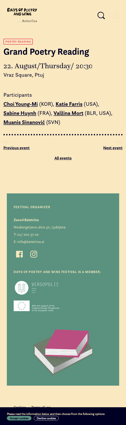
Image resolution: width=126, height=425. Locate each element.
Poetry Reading (18, 41)
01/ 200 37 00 (28, 234)
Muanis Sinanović (24, 122)
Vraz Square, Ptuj (23, 74)
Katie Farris (69, 104)
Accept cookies (19, 418)
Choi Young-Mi (20, 104)
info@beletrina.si (31, 242)
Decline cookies (46, 418)
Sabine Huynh (19, 113)
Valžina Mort (68, 113)
